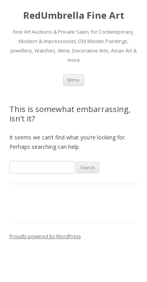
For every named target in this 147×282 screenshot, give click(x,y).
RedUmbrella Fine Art (73, 15)
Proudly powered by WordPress (45, 236)
